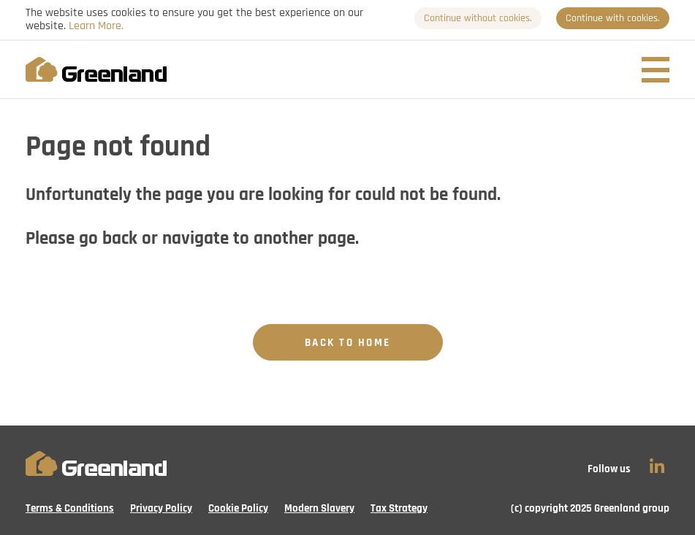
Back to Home (348, 342)
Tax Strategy (399, 508)
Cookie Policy (238, 508)
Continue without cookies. (478, 18)
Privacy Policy (161, 508)
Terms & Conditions (70, 508)
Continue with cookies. (613, 18)
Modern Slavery (319, 508)
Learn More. (96, 25)
